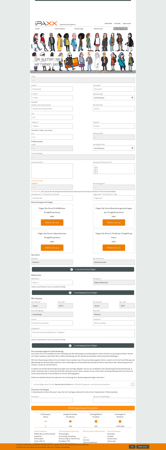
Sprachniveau (98, 258)
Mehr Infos (142, 447)
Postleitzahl (98, 105)
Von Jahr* (61, 302)
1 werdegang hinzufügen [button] (83, 292)
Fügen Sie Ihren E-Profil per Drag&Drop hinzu (114, 235)
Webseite (35, 279)
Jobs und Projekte (120, 29)
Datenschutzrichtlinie (63, 384)
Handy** (96, 122)
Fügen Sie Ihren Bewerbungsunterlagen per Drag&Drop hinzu (114, 210)
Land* (33, 144)
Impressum (127, 23)
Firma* (34, 319)
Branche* (96, 311)
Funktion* (97, 319)
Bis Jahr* (123, 302)
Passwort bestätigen (101, 396)
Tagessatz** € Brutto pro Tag (105, 194)
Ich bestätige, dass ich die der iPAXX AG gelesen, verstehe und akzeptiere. (72, 384)
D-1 (113, 170)
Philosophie (38, 439)
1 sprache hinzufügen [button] (83, 269)
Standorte (38, 436)
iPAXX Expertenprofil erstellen (83, 408)
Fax (32, 133)
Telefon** (35, 122)
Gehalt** (34, 183)
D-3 (113, 174)
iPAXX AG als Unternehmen (44, 434)
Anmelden (108, 23)
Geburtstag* (98, 94)
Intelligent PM (64, 441)
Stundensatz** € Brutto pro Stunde (45, 194)
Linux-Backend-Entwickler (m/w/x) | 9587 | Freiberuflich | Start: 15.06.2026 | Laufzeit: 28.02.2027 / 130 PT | (70, 72)
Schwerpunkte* (37, 162)
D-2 (113, 172)
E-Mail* (34, 94)
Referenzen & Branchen (94, 431)
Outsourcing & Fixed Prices (69, 439)
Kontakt (117, 23)
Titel (33, 76)
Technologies (64, 434)
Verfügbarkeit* (99, 144)
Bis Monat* (97, 302)
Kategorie (97, 279)
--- (113, 166)
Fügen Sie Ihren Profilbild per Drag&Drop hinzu (52, 210)
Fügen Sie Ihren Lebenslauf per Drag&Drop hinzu (52, 235)
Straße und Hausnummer (41, 105)
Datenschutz (112, 439)
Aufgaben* (35, 328)
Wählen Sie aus (52, 222)
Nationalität (98, 133)
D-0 (113, 168)
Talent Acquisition (90, 442)
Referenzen (98, 29)
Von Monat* (36, 302)
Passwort (35, 396)
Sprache (34, 258)
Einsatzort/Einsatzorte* (102, 162)
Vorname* (97, 85)
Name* (34, 85)
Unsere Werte (39, 441)
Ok (132, 447)
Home (37, 29)
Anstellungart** (99, 183)
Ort (32, 113)
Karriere (86, 440)
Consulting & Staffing (67, 436)
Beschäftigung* (37, 311)
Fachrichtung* (37, 153)
